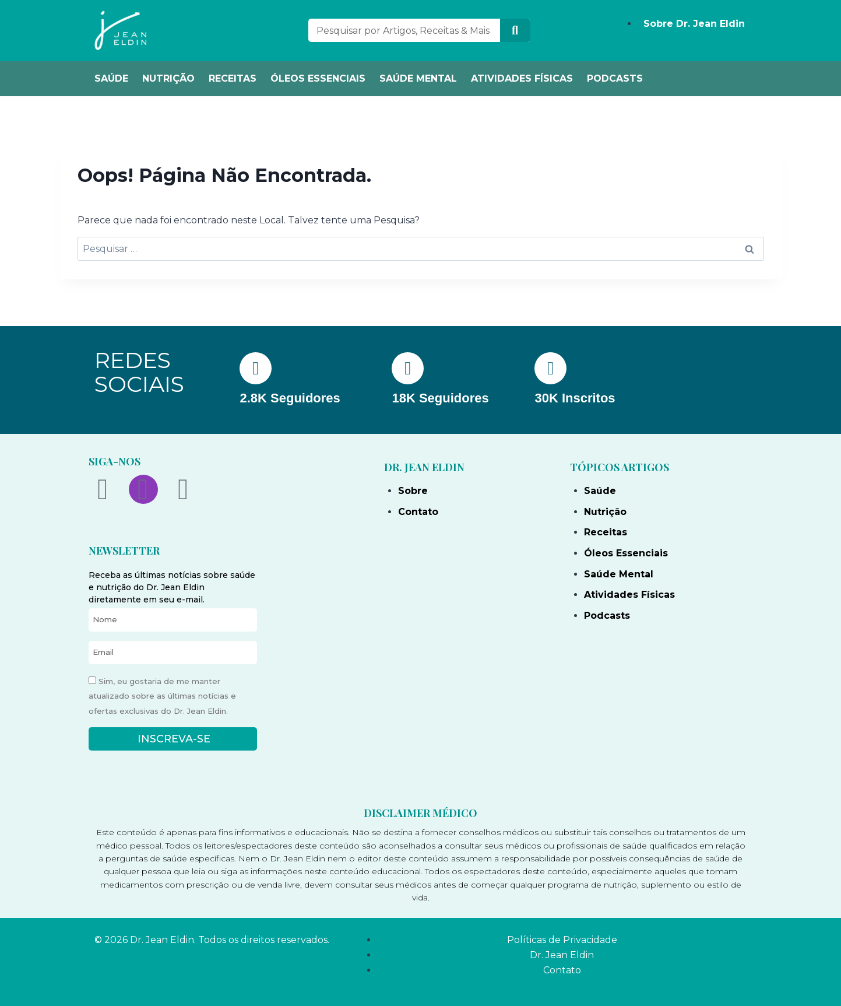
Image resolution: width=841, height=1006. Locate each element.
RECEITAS (232, 78)
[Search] (515, 30)
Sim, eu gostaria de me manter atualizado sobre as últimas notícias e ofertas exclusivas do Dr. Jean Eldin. (162, 696)
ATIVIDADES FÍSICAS (522, 78)
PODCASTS (615, 78)
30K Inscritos (574, 398)
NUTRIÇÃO (168, 78)
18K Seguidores (440, 398)
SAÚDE (111, 78)
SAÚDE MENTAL (418, 78)
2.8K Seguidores (290, 398)
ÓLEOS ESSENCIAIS (317, 78)
